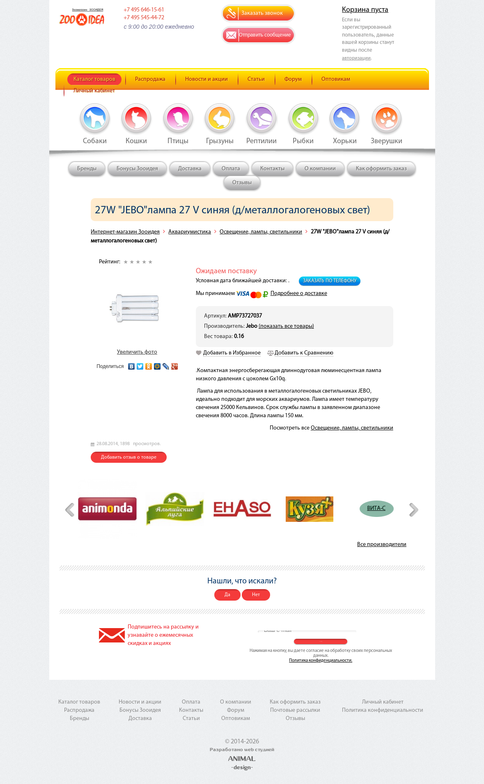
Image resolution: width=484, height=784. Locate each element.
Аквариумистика (189, 232)
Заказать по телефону (329, 281)
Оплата (231, 169)
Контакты (272, 169)
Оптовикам (335, 79)
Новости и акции (206, 79)
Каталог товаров (94, 79)
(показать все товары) (286, 326)
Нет (256, 594)
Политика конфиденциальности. (320, 660)
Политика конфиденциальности (382, 710)
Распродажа (150, 79)
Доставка (190, 169)
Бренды (86, 169)
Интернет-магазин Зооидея (125, 232)
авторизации (356, 58)
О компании (320, 169)
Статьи (256, 79)
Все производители (381, 545)
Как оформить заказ (381, 169)
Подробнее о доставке (299, 293)
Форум (293, 79)
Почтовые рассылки (295, 710)
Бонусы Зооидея (137, 169)
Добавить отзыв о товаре (128, 457)
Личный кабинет (94, 91)
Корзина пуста (365, 10)
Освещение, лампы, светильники (261, 232)
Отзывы (242, 183)
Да (227, 594)
